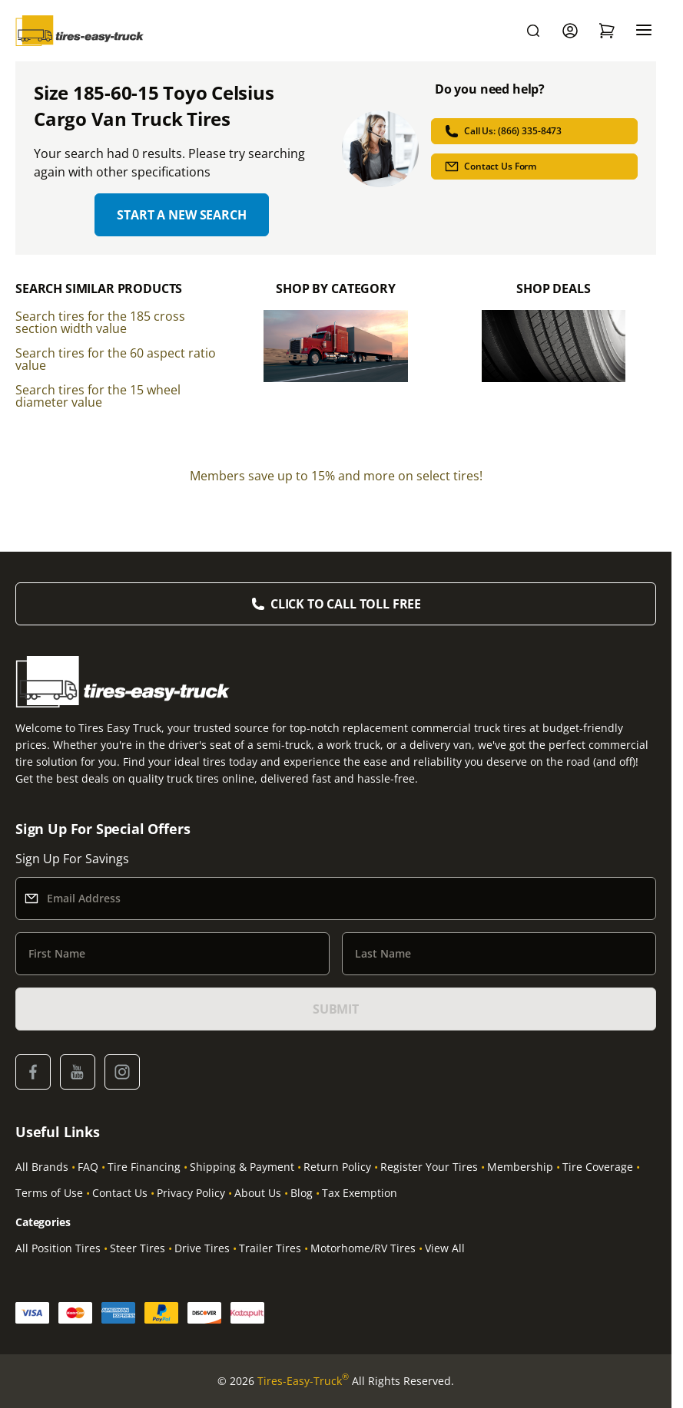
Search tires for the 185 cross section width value (100, 322)
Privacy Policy (191, 1192)
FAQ (88, 1166)
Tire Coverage (597, 1166)
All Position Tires (58, 1248)
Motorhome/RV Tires (363, 1248)
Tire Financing (144, 1166)
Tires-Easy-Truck (303, 1381)
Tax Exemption (359, 1192)
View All (445, 1248)
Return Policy (337, 1166)
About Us (257, 1192)
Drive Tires (202, 1248)
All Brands (41, 1166)
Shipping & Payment (242, 1166)
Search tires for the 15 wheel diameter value (98, 396)
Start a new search (181, 214)
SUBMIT (336, 1009)
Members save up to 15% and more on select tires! (336, 476)
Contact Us (120, 1192)
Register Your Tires (429, 1166)
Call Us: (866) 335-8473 (503, 131)
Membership (520, 1166)
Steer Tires (137, 1248)
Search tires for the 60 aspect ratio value (115, 359)
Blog (301, 1192)
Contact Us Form (490, 166)
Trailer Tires (270, 1248)
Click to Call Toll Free (345, 603)
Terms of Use (49, 1192)
